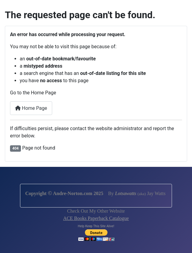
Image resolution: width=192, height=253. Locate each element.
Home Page (31, 108)
